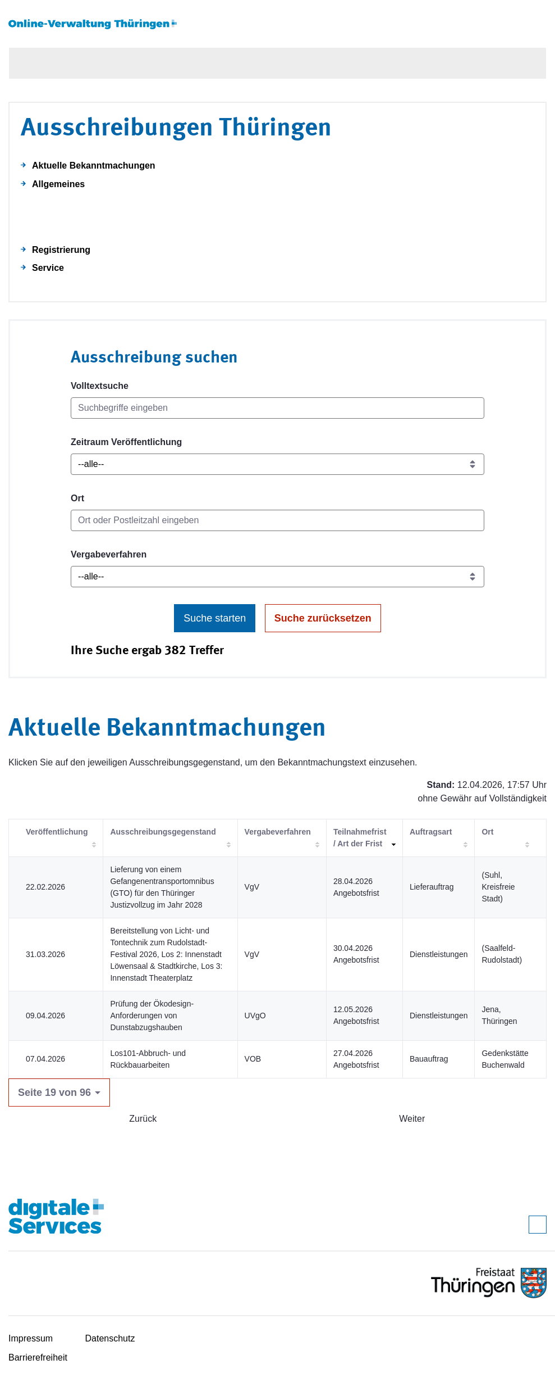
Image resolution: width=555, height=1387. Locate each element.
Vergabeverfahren (108, 554)
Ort (77, 498)
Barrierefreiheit (37, 1357)
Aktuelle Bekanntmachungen (93, 165)
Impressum (30, 1338)
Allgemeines (58, 184)
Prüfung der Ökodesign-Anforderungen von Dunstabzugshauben (152, 1015)
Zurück (143, 1118)
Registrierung (61, 250)
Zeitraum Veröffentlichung (126, 442)
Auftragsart (431, 831)
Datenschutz (110, 1338)
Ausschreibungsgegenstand (162, 831)
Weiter (412, 1118)
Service (48, 268)
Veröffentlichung (57, 831)
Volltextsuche (100, 386)
